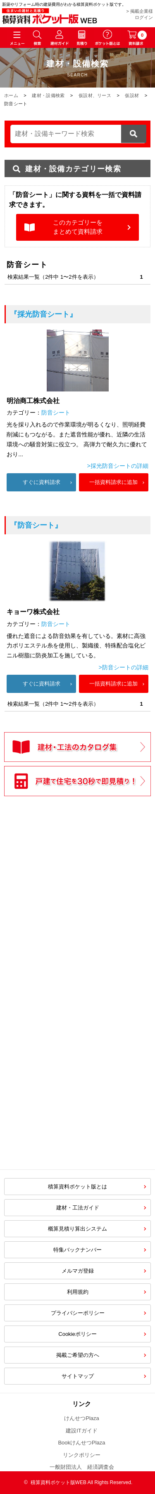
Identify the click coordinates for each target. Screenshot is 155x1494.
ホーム (11, 95)
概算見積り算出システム (77, 1229)
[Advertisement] (77, 978)
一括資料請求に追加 (113, 482)
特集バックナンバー (77, 1250)
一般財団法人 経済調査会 (82, 1467)
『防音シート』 (36, 525)
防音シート (55, 412)
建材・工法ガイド (77, 1208)
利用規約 (77, 1292)
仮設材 (132, 95)
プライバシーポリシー (78, 1313)
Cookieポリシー (77, 1334)
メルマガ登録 (78, 1271)
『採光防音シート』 (43, 314)
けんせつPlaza (81, 1418)
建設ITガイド (82, 1431)
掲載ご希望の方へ (77, 1355)
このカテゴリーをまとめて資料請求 (78, 227)
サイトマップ (78, 1376)
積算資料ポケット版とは (77, 1186)
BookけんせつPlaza (81, 1442)
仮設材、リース (95, 95)
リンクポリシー (81, 1455)
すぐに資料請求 (41, 482)
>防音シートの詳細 (123, 667)
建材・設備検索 (48, 95)
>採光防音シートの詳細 (117, 465)
